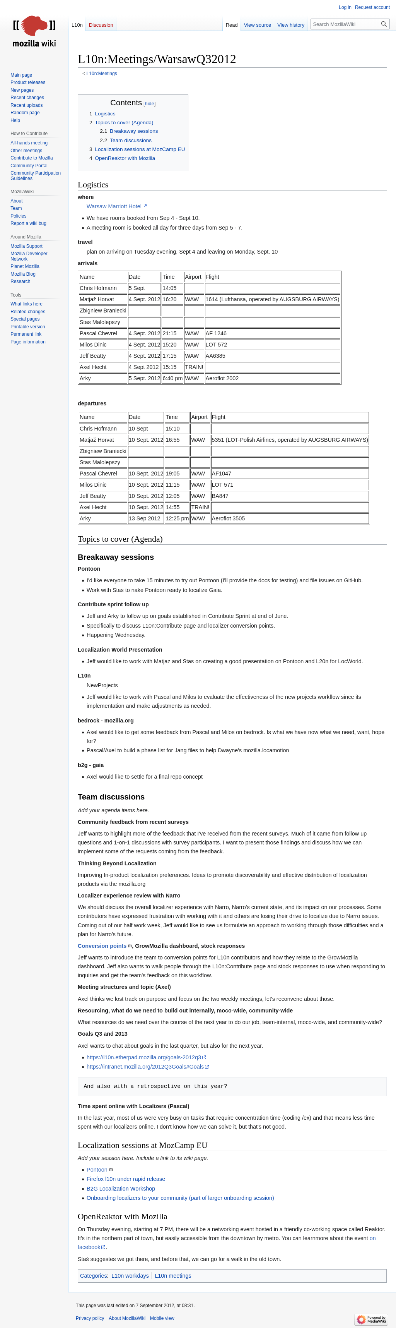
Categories (93, 1276)
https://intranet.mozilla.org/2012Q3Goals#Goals (145, 1067)
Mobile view (162, 1318)
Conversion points (102, 946)
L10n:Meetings (102, 73)
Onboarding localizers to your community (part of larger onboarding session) (180, 1198)
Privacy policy (90, 1318)
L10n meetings (173, 1276)
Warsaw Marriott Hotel (114, 206)
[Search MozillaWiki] (350, 24)
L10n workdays (130, 1276)
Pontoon (97, 1170)
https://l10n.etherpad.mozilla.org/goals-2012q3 (144, 1057)
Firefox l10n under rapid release (126, 1179)
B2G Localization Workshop (121, 1189)
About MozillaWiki (127, 1318)
